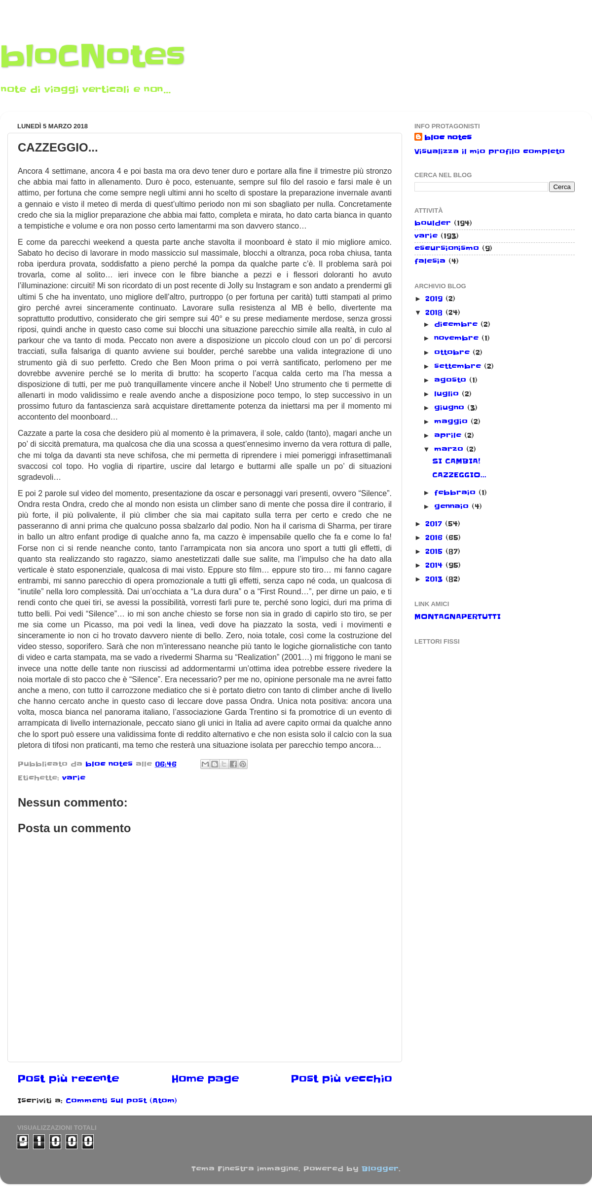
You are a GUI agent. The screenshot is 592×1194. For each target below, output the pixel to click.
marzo (450, 449)
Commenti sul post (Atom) (121, 1101)
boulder (432, 223)
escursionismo (446, 248)
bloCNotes (92, 56)
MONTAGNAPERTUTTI (457, 616)
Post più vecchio (341, 1079)
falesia (429, 261)
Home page (205, 1079)
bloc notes (448, 138)
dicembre (457, 324)
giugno (450, 408)
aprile (449, 435)
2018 (435, 312)
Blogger (380, 1169)
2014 (435, 565)
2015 (435, 551)
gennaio (453, 506)
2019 (435, 299)
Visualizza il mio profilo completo (489, 151)
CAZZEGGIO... (459, 475)
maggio (452, 421)
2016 (435, 537)
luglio (448, 394)
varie (73, 778)
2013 (435, 579)
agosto (451, 380)
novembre (457, 338)
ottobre (453, 352)
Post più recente (68, 1079)
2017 (435, 524)
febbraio (456, 493)
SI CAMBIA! (456, 461)
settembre (459, 366)
